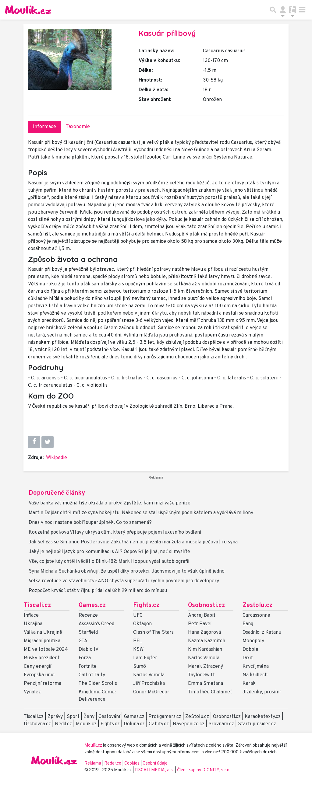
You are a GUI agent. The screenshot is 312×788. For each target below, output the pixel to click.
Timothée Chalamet (210, 692)
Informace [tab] (44, 127)
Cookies (132, 763)
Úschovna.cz (37, 724)
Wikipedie (56, 458)
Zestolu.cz (257, 605)
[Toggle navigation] (302, 9)
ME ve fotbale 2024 (46, 650)
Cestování (109, 717)
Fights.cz (146, 605)
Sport (73, 717)
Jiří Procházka (149, 684)
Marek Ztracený (205, 667)
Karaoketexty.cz (263, 717)
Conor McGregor (151, 692)
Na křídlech (255, 675)
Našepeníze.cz (188, 724)
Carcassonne (256, 615)
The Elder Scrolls (98, 684)
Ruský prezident (42, 658)
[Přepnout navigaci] (283, 9)
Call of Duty (92, 675)
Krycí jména (256, 667)
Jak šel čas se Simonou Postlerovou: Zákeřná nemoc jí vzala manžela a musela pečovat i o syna (133, 542)
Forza (85, 658)
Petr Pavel (200, 624)
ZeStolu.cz (197, 717)
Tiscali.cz (37, 605)
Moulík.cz (86, 724)
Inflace (31, 615)
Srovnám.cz (221, 724)
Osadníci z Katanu (262, 632)
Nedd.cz (63, 724)
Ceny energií (37, 667)
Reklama (92, 763)
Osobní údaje (155, 763)
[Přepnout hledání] (273, 9)
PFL (137, 641)
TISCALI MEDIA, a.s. (154, 770)
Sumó (139, 667)
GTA (83, 641)
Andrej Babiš (202, 615)
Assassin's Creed (96, 624)
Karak (249, 684)
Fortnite (88, 667)
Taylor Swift (201, 675)
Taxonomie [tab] (78, 127)
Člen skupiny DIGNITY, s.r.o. (204, 770)
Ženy (88, 717)
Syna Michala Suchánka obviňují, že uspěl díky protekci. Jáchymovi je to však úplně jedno (127, 571)
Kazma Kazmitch (206, 641)
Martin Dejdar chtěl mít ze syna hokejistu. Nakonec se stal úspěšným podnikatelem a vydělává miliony (141, 513)
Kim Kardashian (205, 650)
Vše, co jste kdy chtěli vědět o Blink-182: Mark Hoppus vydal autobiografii (109, 562)
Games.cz (92, 605)
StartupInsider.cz (257, 724)
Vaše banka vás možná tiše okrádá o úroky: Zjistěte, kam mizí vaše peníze (109, 503)
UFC (138, 615)
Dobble (250, 650)
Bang (248, 624)
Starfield (88, 632)
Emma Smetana (205, 684)
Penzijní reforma (42, 684)
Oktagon (142, 624)
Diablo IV (88, 650)
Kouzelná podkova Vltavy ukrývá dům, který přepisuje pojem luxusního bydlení (115, 532)
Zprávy (55, 717)
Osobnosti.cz (206, 605)
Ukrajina (33, 624)
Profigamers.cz (164, 717)
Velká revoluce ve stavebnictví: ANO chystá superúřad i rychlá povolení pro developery (124, 581)
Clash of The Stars (153, 632)
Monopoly (253, 641)
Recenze (88, 615)
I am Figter (145, 658)
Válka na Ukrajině (43, 632)
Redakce (112, 763)
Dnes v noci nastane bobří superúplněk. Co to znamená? (90, 523)
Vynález (32, 692)
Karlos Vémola (149, 675)
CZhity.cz (159, 724)
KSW (138, 650)
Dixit (248, 658)
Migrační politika (42, 641)
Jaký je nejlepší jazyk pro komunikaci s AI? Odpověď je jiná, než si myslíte (109, 552)
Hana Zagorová (204, 632)
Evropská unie (39, 675)
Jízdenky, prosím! (262, 692)
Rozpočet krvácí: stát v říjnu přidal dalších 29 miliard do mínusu (98, 591)
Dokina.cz (134, 724)
